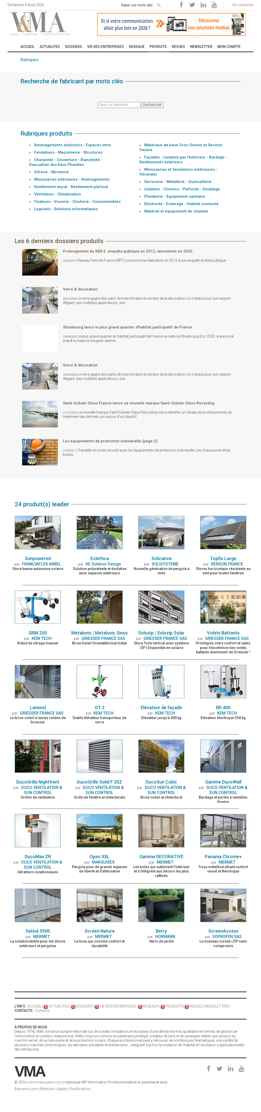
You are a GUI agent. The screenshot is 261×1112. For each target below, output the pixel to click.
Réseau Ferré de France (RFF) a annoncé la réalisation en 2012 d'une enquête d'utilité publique (144, 379)
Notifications (80, 1089)
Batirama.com (26, 1089)
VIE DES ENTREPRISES (118, 1006)
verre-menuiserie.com (44, 1082)
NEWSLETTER (216, 1006)
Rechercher (152, 105)
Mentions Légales (54, 1089)
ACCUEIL (35, 1006)
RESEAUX (151, 1006)
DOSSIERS (84, 1006)
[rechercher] (159, 4)
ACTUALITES (58, 1006)
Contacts (42, 1011)
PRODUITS (173, 1006)
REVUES (196, 1006)
